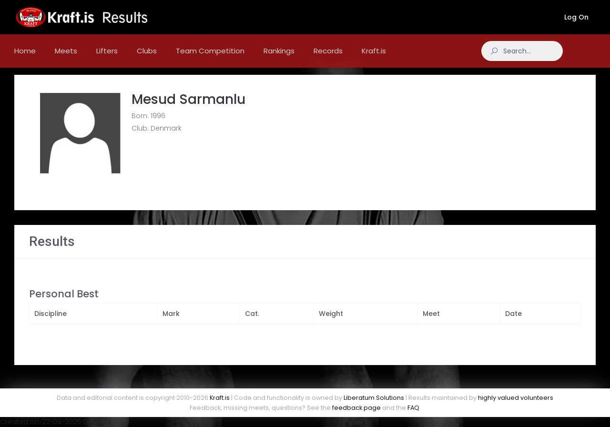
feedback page (356, 408)
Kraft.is (220, 398)
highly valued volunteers (515, 398)
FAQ (413, 408)
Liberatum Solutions (374, 398)
